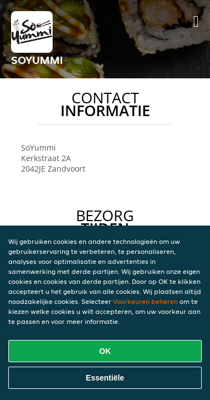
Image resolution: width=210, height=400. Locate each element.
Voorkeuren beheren (145, 301)
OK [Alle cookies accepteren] (105, 351)
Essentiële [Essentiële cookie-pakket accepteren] (105, 377)
